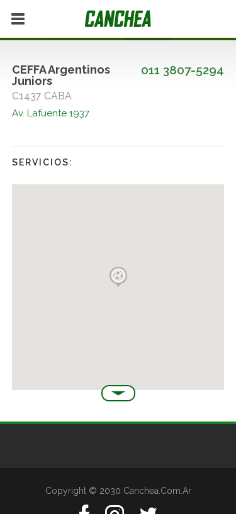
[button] (118, 277)
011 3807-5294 (182, 70)
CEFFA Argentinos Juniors (61, 75)
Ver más (118, 393)
